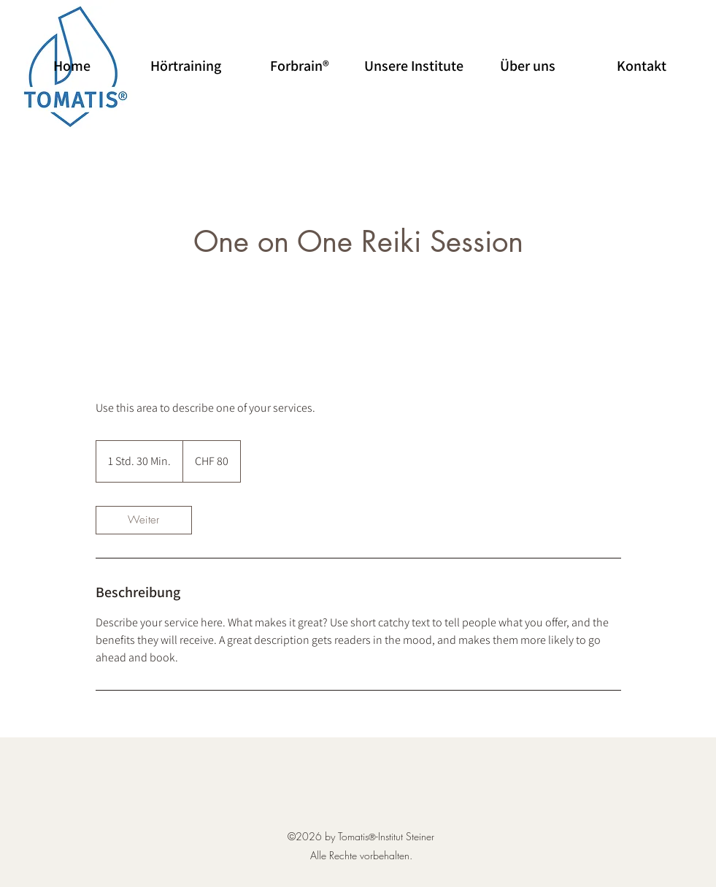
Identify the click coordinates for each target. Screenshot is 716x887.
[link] (144, 520)
